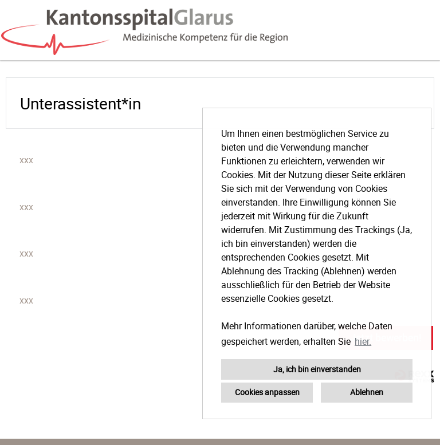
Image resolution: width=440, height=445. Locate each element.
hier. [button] (363, 341)
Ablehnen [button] (366, 392)
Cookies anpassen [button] (267, 392)
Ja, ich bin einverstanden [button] (317, 369)
